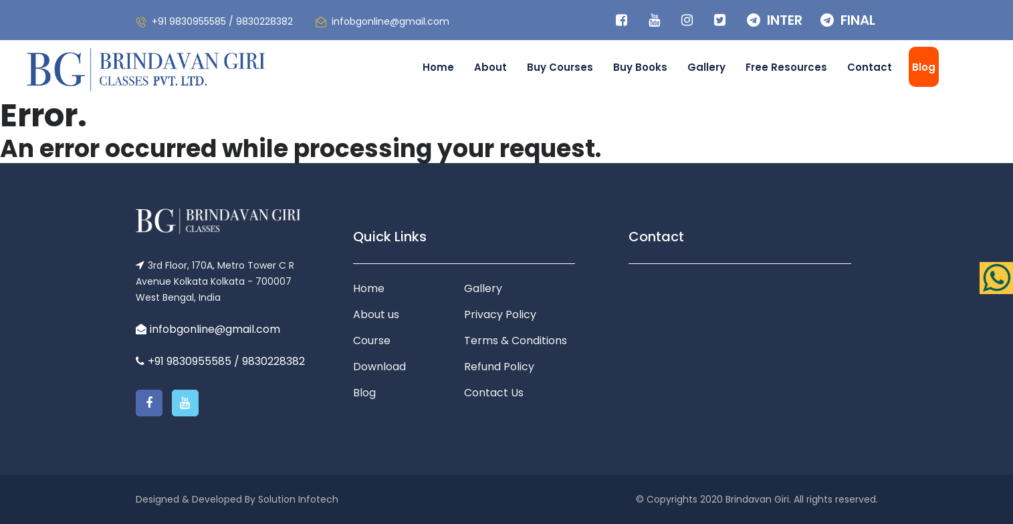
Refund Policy (499, 366)
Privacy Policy (500, 314)
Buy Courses (560, 67)
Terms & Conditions (515, 340)
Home (438, 67)
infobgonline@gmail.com (390, 21)
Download (379, 366)
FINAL (847, 20)
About (490, 67)
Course (371, 340)
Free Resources (786, 67)
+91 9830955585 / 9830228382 (222, 21)
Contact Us (494, 392)
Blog (923, 67)
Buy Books (640, 67)
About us (376, 314)
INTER (774, 20)
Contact (869, 67)
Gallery (706, 67)
